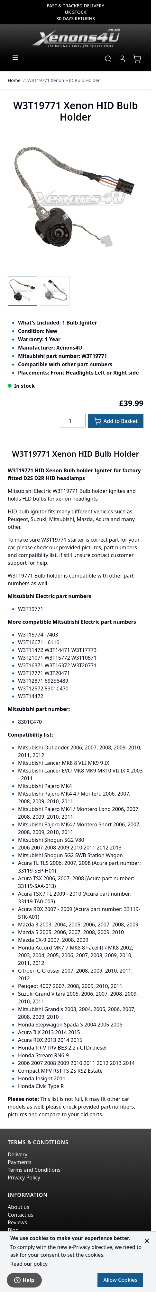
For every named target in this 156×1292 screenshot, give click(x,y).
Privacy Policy (24, 1177)
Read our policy (29, 1263)
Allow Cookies (120, 1279)
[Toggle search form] (108, 58)
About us (18, 1207)
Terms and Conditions (34, 1169)
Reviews (17, 1222)
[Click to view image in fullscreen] (75, 200)
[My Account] (122, 58)
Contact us (20, 1214)
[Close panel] (147, 1241)
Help (24, 1280)
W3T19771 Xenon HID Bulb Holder (63, 80)
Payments (20, 1162)
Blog (13, 1230)
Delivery (17, 1154)
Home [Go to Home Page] (14, 80)
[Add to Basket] (115, 421)
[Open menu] (15, 57)
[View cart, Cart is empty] (137, 58)
